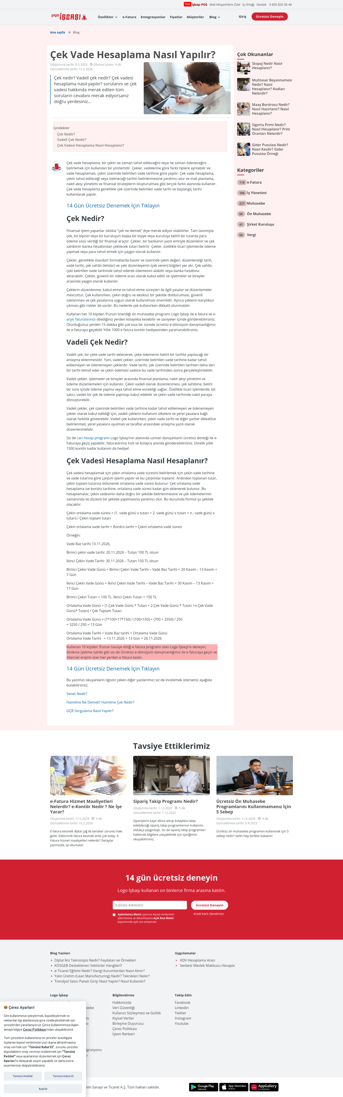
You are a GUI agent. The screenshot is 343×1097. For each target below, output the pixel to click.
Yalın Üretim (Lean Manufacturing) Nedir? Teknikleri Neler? (102, 976)
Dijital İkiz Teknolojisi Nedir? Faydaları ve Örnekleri (95, 960)
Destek (261, 4)
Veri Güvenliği (123, 1007)
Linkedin (182, 1007)
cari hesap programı (93, 437)
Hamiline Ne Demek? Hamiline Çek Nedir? (100, 702)
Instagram (183, 1018)
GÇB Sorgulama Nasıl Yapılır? (89, 710)
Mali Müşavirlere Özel (225, 4)
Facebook (182, 1002)
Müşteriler (195, 17)
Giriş (242, 16)
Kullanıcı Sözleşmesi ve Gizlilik (136, 1013)
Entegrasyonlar (153, 17)
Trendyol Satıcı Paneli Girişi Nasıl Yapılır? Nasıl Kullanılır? (99, 981)
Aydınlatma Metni (130, 914)
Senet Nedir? (76, 693)
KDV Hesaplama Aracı (197, 960)
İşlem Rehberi (123, 1034)
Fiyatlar (176, 17)
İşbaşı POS (199, 4)
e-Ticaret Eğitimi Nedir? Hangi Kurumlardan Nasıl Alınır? (99, 970)
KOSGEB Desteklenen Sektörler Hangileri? (88, 965)
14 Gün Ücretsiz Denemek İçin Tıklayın (113, 205)
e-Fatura (129, 17)
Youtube (182, 1023)
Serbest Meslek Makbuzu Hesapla (207, 965)
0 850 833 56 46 (280, 4)
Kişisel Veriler (123, 1018)
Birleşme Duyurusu (128, 1023)
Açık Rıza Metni (164, 918)
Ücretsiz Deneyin (270, 16)
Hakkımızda (121, 1002)
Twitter (180, 1013)
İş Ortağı (248, 4)
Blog (212, 17)
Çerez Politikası (124, 1028)
